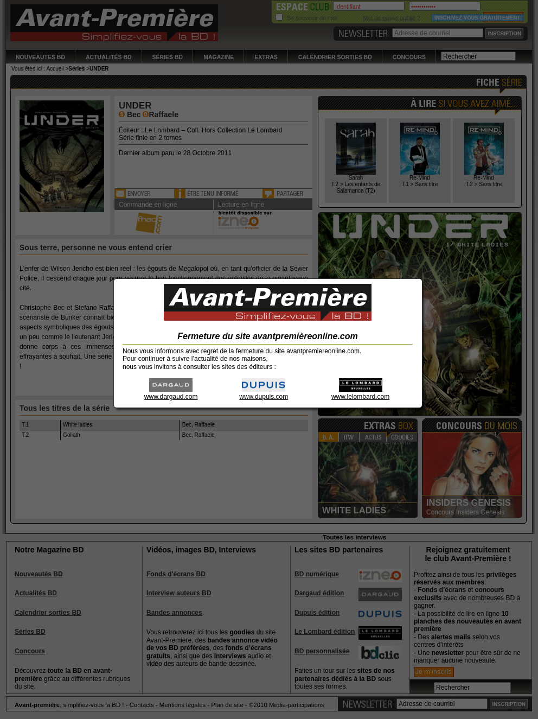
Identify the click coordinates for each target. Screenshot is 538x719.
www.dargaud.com (171, 393)
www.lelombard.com (360, 393)
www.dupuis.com (263, 393)
